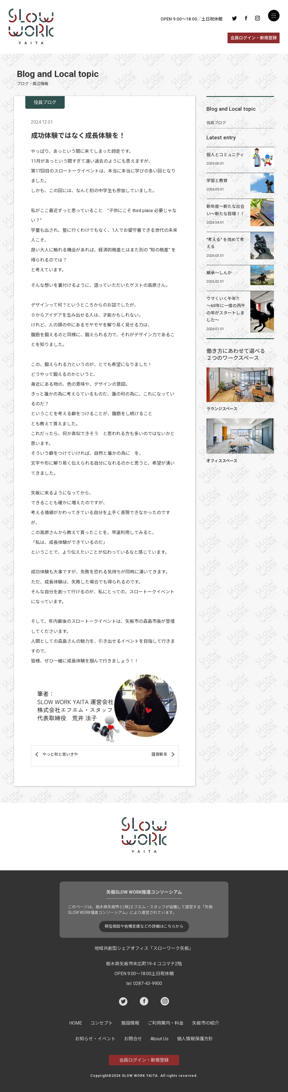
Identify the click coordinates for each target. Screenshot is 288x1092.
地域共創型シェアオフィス (144, 948)
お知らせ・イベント (95, 1038)
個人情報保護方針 (195, 1038)
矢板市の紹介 (205, 1023)
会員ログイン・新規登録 (253, 37)
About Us (159, 1038)
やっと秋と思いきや (60, 754)
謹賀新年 (159, 754)
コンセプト (101, 1023)
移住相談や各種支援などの (144, 926)
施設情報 (130, 1023)
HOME (75, 1023)
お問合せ (133, 1038)
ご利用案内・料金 (166, 1023)
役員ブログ (216, 123)
